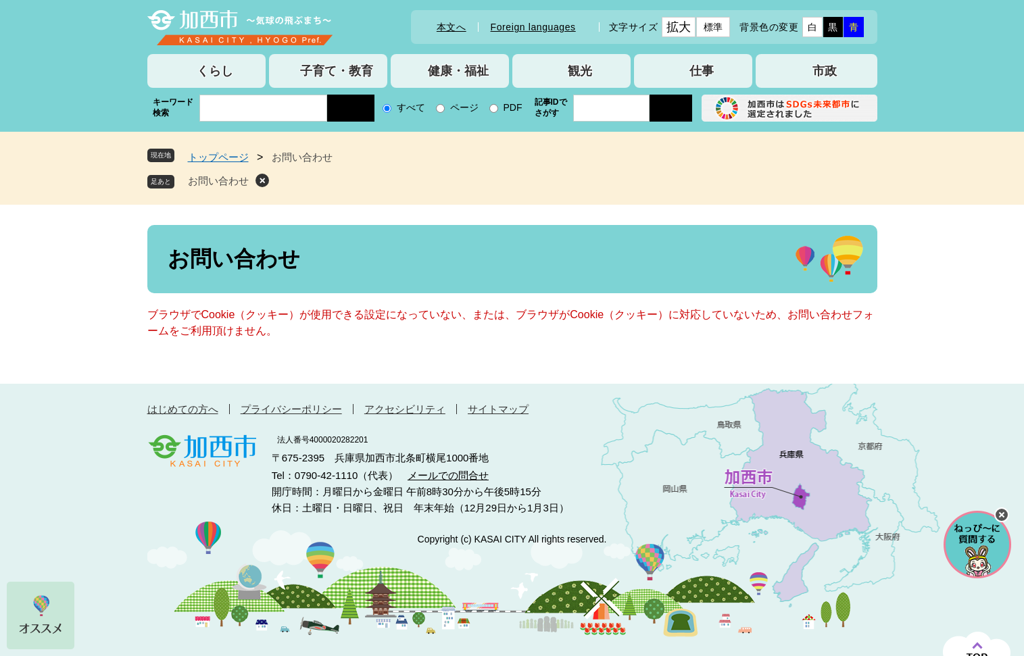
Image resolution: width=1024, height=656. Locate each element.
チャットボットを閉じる (1001, 514)
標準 (713, 27)
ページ (464, 107)
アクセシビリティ (404, 409)
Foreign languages (533, 27)
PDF (513, 107)
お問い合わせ (218, 180)
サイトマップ (498, 409)
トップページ (218, 157)
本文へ (451, 27)
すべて (411, 107)
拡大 (678, 27)
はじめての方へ (182, 409)
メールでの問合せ (448, 475)
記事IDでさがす (551, 107)
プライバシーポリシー (291, 409)
